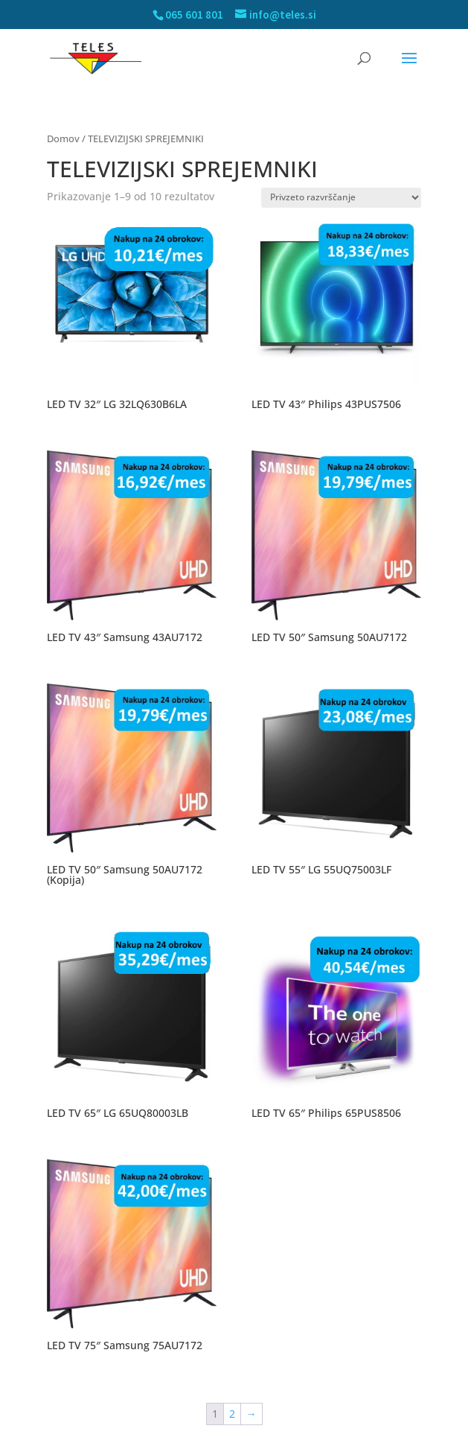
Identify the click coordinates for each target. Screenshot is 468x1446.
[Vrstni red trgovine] (341, 198)
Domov (63, 138)
